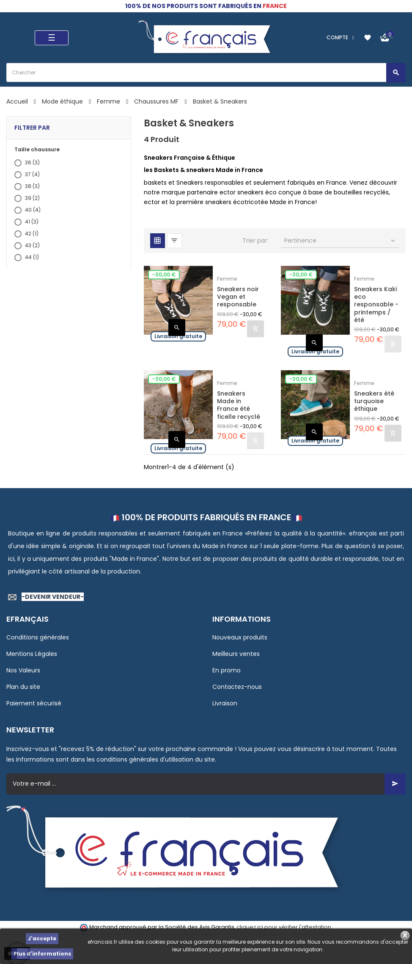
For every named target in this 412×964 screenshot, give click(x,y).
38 (32, 186)
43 (32, 245)
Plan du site (23, 687)
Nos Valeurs (23, 670)
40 (33, 209)
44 (32, 257)
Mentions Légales (31, 654)
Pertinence (340, 240)
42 (31, 233)
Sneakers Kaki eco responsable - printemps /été (376, 304)
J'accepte (42, 938)
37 (32, 174)
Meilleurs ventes (236, 654)
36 (32, 162)
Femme (227, 278)
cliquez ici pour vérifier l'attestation (283, 927)
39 (32, 198)
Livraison (224, 703)
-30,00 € (164, 274)
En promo (226, 670)
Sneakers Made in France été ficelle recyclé (238, 405)
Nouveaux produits (239, 637)
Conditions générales (37, 637)
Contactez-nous (237, 687)
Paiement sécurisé (33, 703)
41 (31, 221)
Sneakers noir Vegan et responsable (238, 297)
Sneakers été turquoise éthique (374, 401)
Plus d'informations (42, 953)
